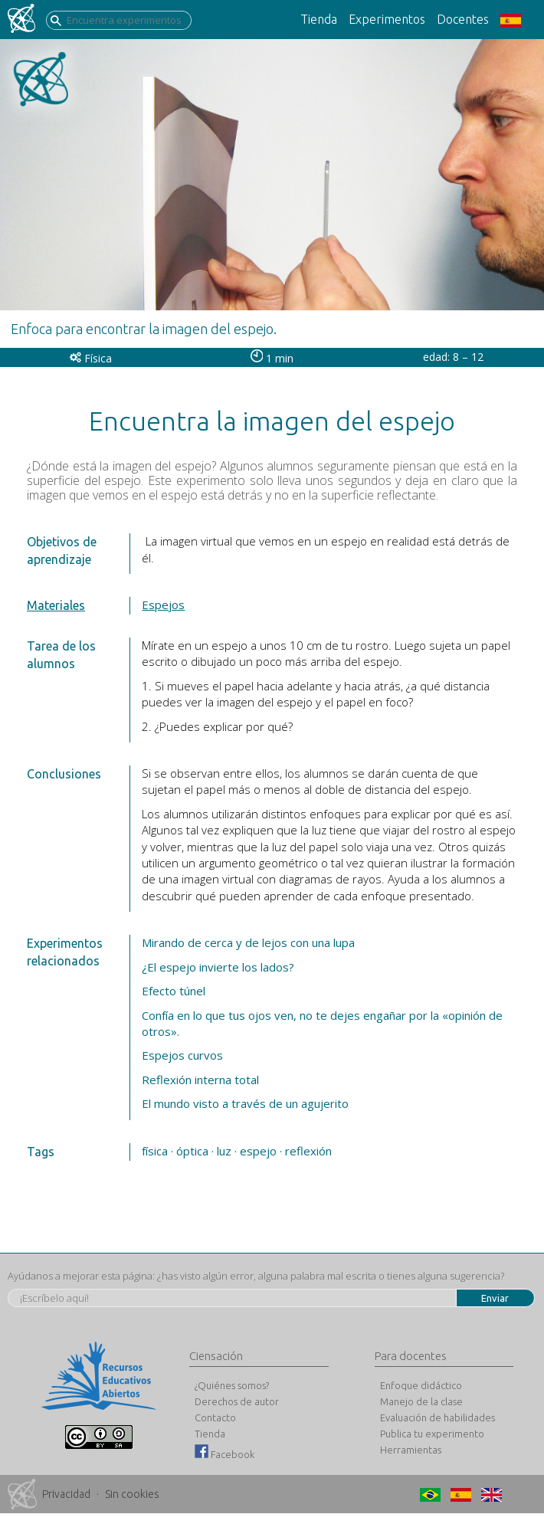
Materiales (56, 605)
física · (157, 1150)
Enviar (495, 1298)
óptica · (195, 1150)
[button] (516, 19)
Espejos (163, 604)
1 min (272, 358)
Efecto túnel (173, 990)
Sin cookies (132, 1494)
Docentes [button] (463, 19)
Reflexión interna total (200, 1079)
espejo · (261, 1150)
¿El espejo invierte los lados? (218, 967)
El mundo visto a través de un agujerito (245, 1103)
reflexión (308, 1150)
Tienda (318, 19)
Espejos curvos (182, 1055)
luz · (227, 1150)
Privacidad (66, 1494)
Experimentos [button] (387, 19)
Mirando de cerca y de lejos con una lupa (248, 942)
